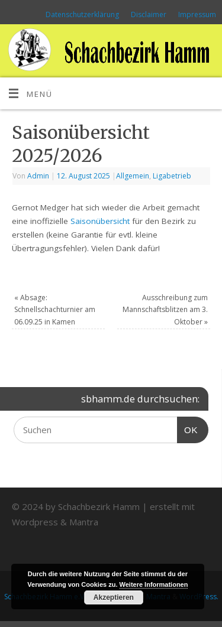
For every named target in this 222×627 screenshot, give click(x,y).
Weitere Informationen (154, 584)
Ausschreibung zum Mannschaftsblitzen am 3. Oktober (165, 310)
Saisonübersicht (100, 221)
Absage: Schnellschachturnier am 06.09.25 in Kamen (54, 310)
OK (187, 428)
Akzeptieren (114, 597)
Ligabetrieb (172, 176)
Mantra (83, 522)
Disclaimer (148, 14)
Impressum (197, 14)
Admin (38, 176)
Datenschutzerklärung (82, 14)
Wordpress (35, 522)
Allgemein (132, 176)
